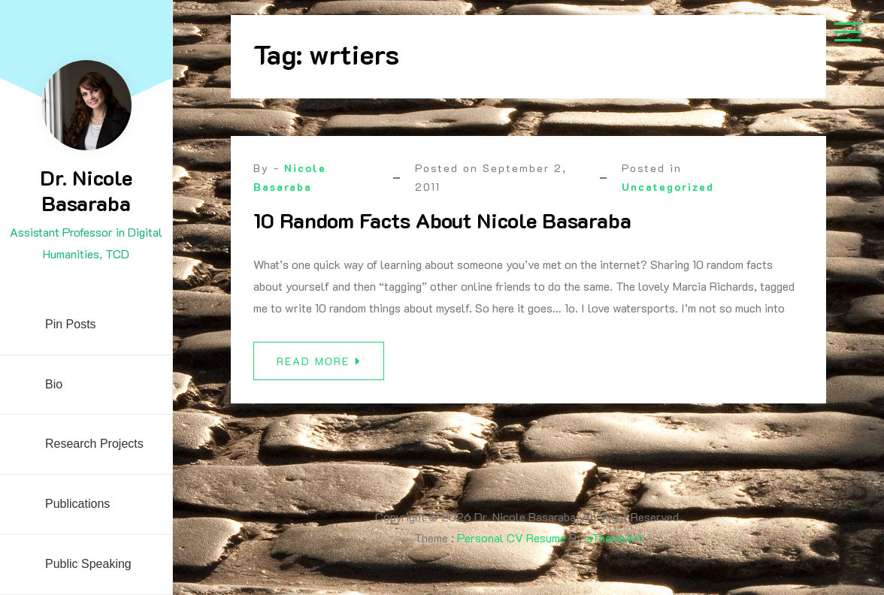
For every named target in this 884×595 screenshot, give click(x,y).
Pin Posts (70, 324)
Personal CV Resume (511, 537)
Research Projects (94, 443)
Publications (77, 503)
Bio (53, 384)
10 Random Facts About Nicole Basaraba (442, 220)
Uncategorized (668, 187)
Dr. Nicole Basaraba (86, 190)
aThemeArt (614, 537)
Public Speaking (88, 563)
